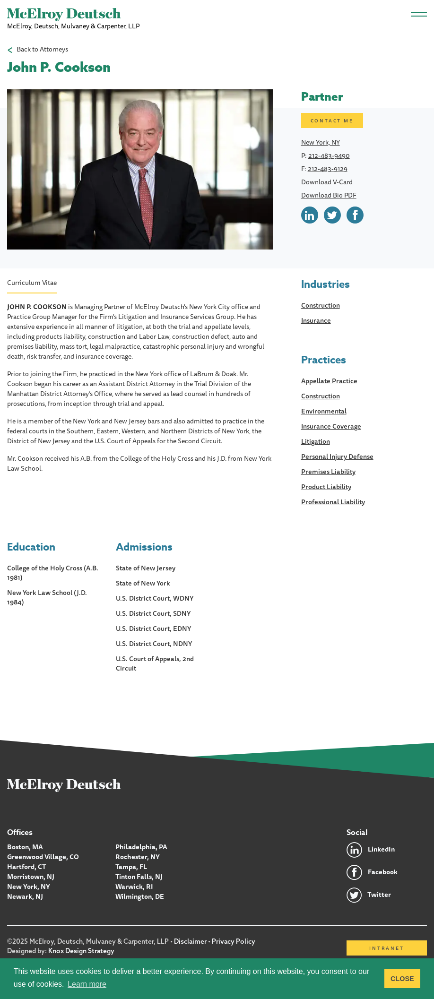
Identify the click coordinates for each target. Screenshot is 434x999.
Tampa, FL (131, 866)
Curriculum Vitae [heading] (32, 282)
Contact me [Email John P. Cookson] (332, 120)
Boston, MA (25, 847)
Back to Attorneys (42, 49)
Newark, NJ (25, 896)
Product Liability (326, 487)
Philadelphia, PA (141, 847)
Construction (320, 305)
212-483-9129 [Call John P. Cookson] (327, 169)
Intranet (386, 948)
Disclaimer (190, 941)
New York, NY (320, 142)
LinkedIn (381, 849)
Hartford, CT (26, 866)
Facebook (383, 872)
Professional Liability (333, 502)
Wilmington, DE (139, 896)
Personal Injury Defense (337, 456)
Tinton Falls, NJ (139, 876)
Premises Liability (328, 471)
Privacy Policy (233, 941)
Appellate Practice (329, 381)
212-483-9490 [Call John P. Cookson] (329, 155)
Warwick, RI (134, 886)
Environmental (324, 411)
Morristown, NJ (30, 876)
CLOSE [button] (402, 978)
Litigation (315, 441)
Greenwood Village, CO (43, 857)
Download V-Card (327, 182)
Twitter (379, 894)
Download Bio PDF (328, 195)
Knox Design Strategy (81, 951)
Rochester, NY (137, 857)
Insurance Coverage (331, 426)
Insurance (316, 320)
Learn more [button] (87, 984)
